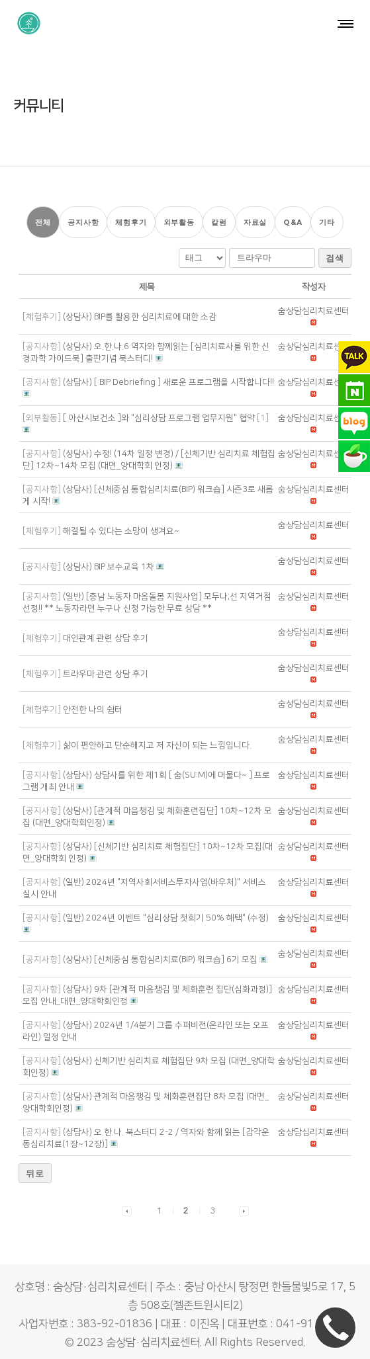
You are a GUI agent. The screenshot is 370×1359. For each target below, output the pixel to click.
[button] (313, 304)
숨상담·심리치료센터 (153, 1336)
